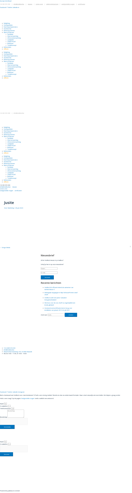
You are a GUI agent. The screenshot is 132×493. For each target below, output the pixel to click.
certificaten (81, 4)
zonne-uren (39, 4)
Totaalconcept (11, 45)
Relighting (7, 23)
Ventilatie (10, 34)
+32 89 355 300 (5, 4)
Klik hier (2, 478)
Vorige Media (5, 247)
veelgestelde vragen (68, 4)
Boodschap (3, 417)
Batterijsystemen (9, 30)
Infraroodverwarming (14, 38)
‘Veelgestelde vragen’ (28, 398)
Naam (2, 404)
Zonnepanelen (8, 25)
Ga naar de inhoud (5, 1)
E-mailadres (4, 406)
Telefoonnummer (5, 408)
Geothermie (7, 29)
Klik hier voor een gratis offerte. (17, 343)
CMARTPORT (11, 41)
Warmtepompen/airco (11, 27)
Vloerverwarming (12, 36)
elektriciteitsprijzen (52, 4)
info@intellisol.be (19, 113)
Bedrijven (10, 43)
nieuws (30, 4)
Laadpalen (10, 40)
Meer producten (9, 32)
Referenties (7, 47)
